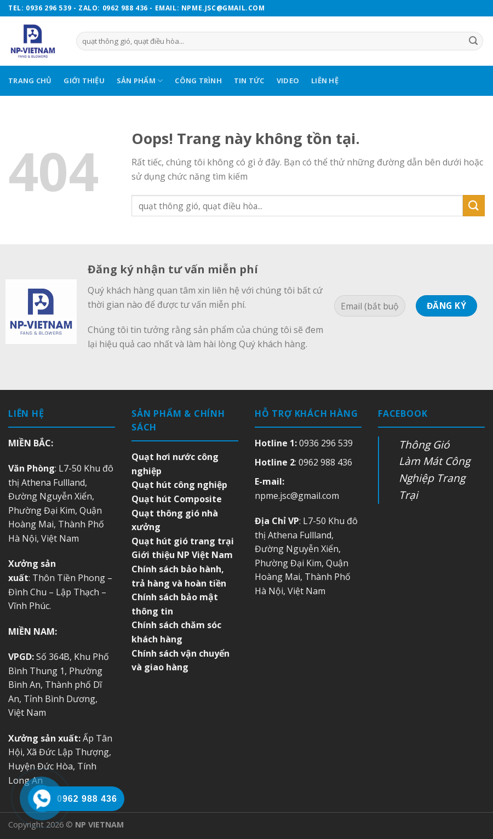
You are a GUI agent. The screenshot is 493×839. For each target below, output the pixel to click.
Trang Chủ (29, 80)
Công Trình (198, 80)
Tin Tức (249, 80)
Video (288, 80)
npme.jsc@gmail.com (297, 496)
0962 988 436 (325, 462)
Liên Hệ (325, 80)
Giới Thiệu (84, 80)
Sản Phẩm (140, 81)
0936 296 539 (326, 443)
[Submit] (474, 205)
